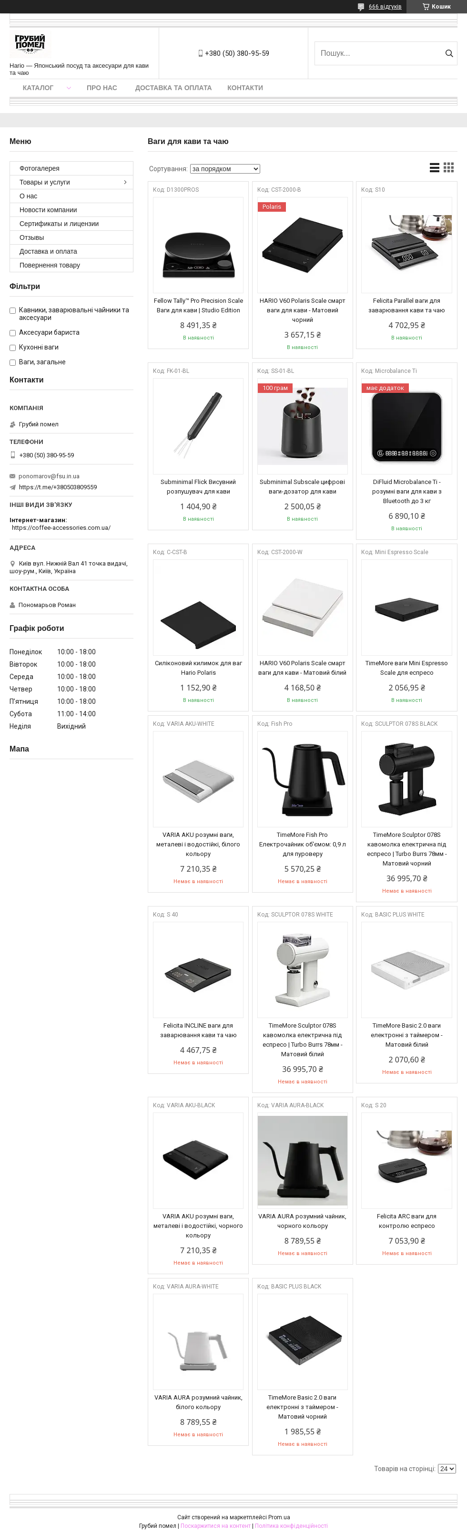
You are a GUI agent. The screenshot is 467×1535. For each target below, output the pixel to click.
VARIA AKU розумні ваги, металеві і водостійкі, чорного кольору (198, 1226)
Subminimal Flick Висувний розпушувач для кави (198, 486)
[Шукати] (449, 53)
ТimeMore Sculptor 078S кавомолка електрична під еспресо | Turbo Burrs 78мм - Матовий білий (303, 1040)
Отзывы (32, 237)
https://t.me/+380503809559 (58, 487)
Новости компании (48, 210)
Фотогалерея (40, 168)
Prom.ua (279, 1517)
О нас (28, 196)
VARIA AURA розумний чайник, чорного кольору (302, 1221)
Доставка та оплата (173, 88)
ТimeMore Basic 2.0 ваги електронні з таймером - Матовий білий (407, 1035)
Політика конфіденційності (291, 1526)
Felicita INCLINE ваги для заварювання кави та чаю (198, 1030)
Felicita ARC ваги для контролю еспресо (407, 1221)
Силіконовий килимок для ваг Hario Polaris (198, 667)
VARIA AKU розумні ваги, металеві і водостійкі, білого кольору (198, 844)
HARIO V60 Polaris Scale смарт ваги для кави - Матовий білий (302, 667)
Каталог (38, 88)
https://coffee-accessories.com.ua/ (61, 527)
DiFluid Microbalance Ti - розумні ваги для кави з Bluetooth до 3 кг (407, 491)
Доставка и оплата (48, 251)
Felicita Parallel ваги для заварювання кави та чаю (406, 305)
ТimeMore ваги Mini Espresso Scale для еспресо (406, 667)
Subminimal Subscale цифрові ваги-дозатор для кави (302, 486)
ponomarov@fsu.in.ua (49, 476)
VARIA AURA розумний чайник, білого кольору (198, 1402)
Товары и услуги (45, 182)
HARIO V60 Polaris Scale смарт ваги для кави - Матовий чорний (302, 310)
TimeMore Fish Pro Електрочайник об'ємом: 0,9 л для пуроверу (302, 844)
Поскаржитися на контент (216, 1526)
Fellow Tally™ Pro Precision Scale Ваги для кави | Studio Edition (198, 305)
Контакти (245, 88)
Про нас (102, 88)
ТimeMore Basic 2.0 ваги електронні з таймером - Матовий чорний (302, 1407)
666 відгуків (385, 6)
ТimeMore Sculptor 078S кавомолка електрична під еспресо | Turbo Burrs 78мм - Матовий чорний (407, 849)
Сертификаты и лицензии (59, 223)
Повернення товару (50, 265)
